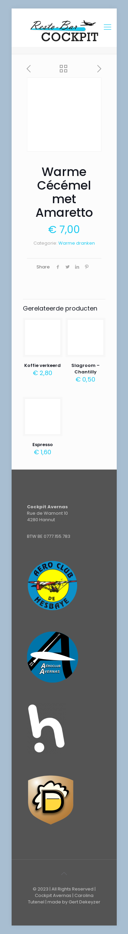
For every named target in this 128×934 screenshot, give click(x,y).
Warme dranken (76, 243)
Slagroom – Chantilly (85, 368)
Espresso (42, 444)
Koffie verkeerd (42, 365)
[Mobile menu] (107, 27)
